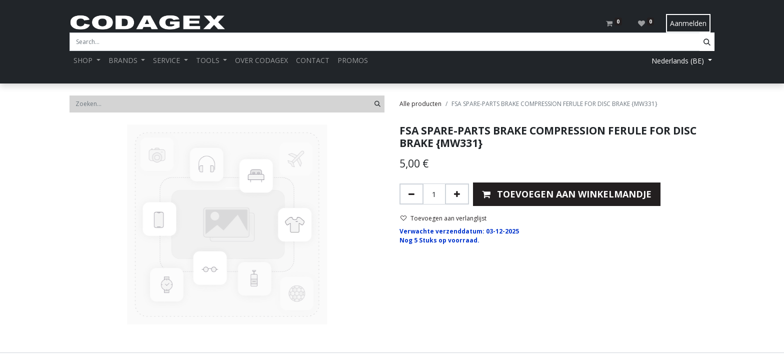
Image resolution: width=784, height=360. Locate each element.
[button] (566, 194)
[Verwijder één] (412, 194)
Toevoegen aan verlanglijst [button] (443, 218)
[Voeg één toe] (457, 194)
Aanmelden (688, 23)
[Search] (707, 41)
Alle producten (421, 104)
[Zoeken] (377, 104)
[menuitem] (261, 60)
